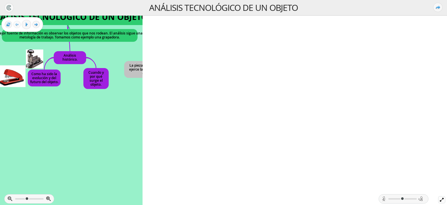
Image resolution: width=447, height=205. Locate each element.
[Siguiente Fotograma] (36, 25)
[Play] (26, 24)
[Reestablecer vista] (8, 25)
